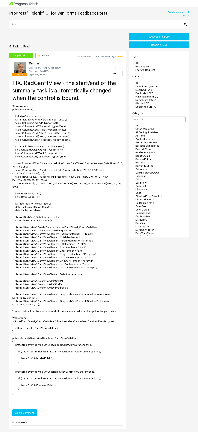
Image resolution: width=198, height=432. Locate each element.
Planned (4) (142, 103)
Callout (139, 179)
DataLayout (142, 226)
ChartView (141, 189)
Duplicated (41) (144, 93)
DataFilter (141, 223)
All (136, 63)
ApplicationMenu (145, 139)
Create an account (178, 12)
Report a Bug (159, 45)
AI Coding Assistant (147, 132)
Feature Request (145, 70)
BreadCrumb (142, 155)
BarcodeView (143, 149)
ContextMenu (143, 216)
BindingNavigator (145, 152)
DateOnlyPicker (144, 229)
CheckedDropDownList (149, 196)
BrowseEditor (143, 159)
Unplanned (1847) (145, 106)
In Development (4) (146, 96)
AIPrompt (140, 135)
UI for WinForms (144, 129)
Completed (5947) (146, 86)
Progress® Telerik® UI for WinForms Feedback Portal (59, 13)
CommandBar (143, 213)
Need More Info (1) (146, 100)
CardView (140, 182)
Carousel (140, 186)
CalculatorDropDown (147, 172)
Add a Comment (24, 412)
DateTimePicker (144, 233)
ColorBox (140, 206)
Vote (115, 73)
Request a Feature (159, 36)
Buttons (140, 162)
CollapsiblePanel (145, 203)
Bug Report (142, 66)
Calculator (141, 169)
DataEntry (141, 219)
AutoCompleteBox (146, 142)
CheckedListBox (145, 199)
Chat (138, 192)
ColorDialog (142, 209)
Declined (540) (144, 90)
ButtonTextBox (144, 166)
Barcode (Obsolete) (147, 145)
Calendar (140, 176)
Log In (185, 15)
